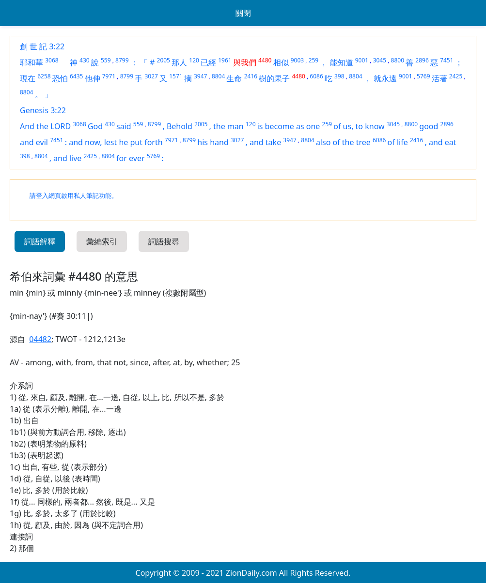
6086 (316, 76)
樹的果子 (274, 78)
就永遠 (385, 78)
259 (314, 60)
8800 (397, 60)
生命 (234, 78)
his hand (212, 142)
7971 (108, 76)
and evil (34, 142)
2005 (163, 60)
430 (84, 60)
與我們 (244, 62)
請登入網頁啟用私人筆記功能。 (74, 195)
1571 (175, 76)
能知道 (341, 62)
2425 (455, 76)
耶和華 (31, 62)
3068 (51, 60)
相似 (281, 62)
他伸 (92, 78)
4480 (264, 60)
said (123, 126)
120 (194, 60)
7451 (446, 60)
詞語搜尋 (163, 241)
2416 (250, 76)
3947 (200, 76)
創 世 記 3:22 (42, 46)
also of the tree (343, 142)
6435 (76, 76)
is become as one (288, 126)
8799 (121, 60)
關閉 (243, 13)
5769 (423, 76)
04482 (40, 339)
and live (67, 158)
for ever (130, 158)
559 (106, 60)
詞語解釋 (39, 241)
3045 (379, 60)
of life (398, 142)
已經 (208, 62)
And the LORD (45, 126)
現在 (27, 78)
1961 (224, 60)
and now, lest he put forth (115, 142)
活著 (439, 78)
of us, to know (358, 126)
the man (228, 126)
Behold (179, 126)
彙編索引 (101, 241)
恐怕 (60, 78)
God (95, 126)
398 (339, 76)
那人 (179, 62)
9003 (297, 60)
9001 (361, 60)
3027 (150, 76)
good (428, 126)
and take (265, 142)
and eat (442, 142)
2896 (421, 60)
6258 (43, 76)
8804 (218, 76)
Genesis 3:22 (43, 110)
